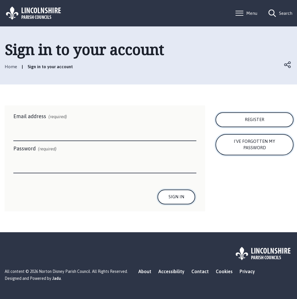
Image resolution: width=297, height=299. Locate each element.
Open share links (287, 64)
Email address (40, 116)
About (144, 271)
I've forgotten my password (254, 144)
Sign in (176, 196)
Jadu (56, 278)
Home (11, 66)
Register (254, 119)
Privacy (247, 271)
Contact (200, 271)
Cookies (224, 271)
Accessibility (171, 271)
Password (35, 148)
